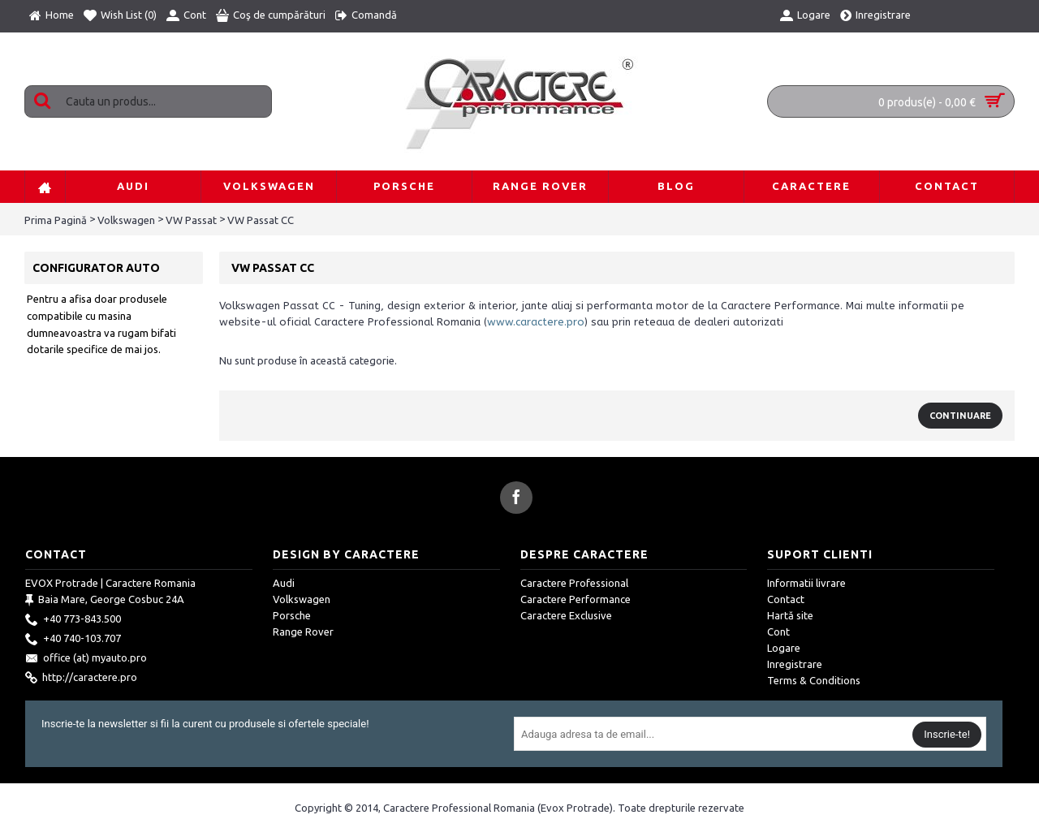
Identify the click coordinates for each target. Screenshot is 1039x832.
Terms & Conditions (813, 680)
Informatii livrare (806, 582)
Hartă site (790, 615)
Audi (284, 582)
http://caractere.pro (81, 678)
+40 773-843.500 (73, 620)
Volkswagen (126, 220)
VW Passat (191, 220)
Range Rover (303, 631)
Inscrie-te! (947, 734)
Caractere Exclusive (566, 615)
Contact (785, 599)
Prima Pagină (55, 220)
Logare (783, 647)
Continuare (960, 415)
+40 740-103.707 (73, 639)
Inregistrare (794, 664)
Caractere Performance (575, 599)
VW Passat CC (260, 220)
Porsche (292, 615)
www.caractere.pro (535, 322)
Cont (778, 631)
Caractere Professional (574, 582)
